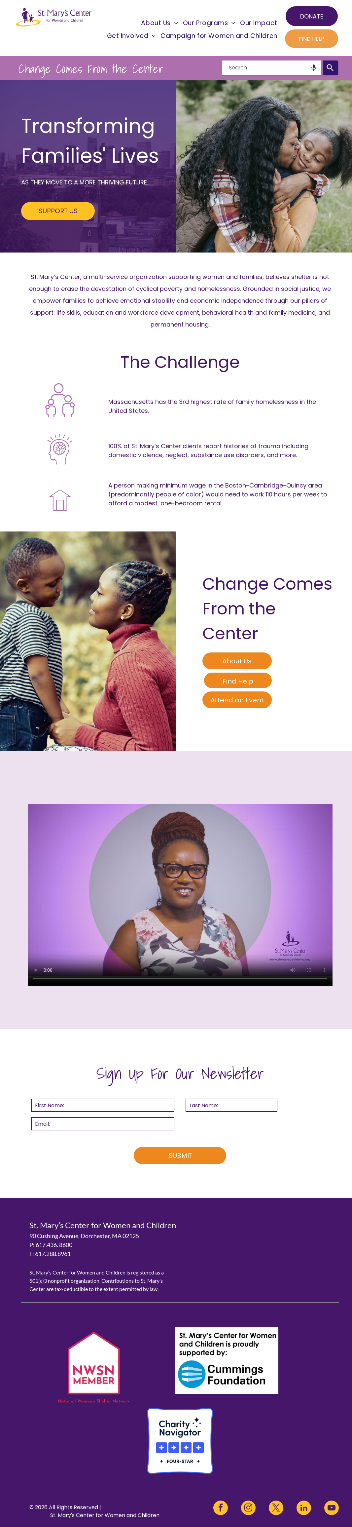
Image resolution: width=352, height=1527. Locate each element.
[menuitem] (159, 23)
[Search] (330, 67)
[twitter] (276, 1509)
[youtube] (331, 1509)
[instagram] (248, 1509)
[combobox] (271, 67)
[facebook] (220, 1509)
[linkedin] (304, 1509)
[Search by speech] (313, 67)
